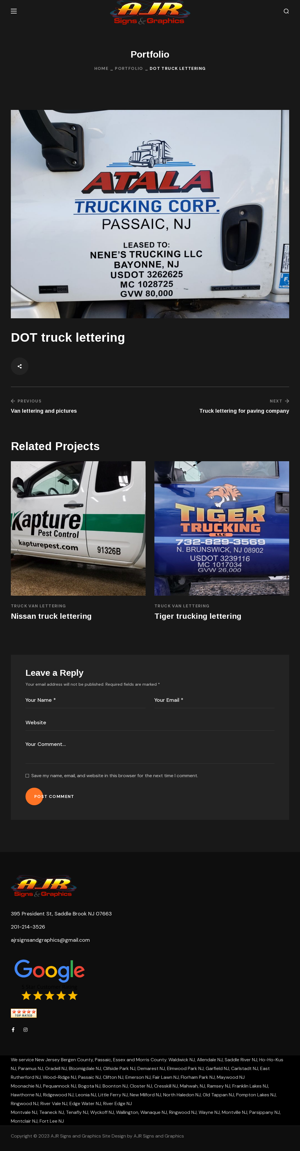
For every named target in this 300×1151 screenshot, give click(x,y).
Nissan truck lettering (51, 616)
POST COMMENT (54, 796)
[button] (286, 11)
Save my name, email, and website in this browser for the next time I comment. (114, 775)
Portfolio (129, 68)
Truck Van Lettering (38, 606)
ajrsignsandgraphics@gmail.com (50, 939)
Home (101, 68)
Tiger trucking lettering (197, 616)
